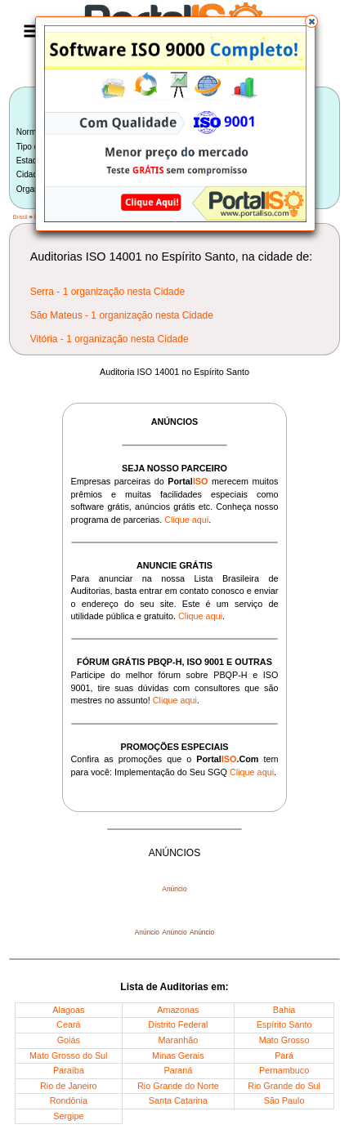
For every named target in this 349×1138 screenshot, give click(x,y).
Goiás (68, 1040)
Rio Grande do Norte (178, 1086)
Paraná (177, 1070)
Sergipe (68, 1116)
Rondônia (68, 1100)
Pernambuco (284, 1070)
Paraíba (68, 1070)
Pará (284, 1055)
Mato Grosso (284, 1040)
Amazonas (178, 1010)
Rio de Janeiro (68, 1086)
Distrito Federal (178, 1024)
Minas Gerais (178, 1055)
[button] (311, 21)
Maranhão (179, 1040)
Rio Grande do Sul (284, 1086)
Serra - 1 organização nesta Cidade (107, 291)
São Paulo (284, 1100)
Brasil (20, 217)
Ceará (68, 1024)
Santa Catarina (178, 1100)
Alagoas (68, 1010)
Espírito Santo (284, 1024)
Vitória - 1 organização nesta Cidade (109, 339)
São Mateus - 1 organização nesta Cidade (121, 315)
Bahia (284, 1010)
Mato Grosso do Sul (68, 1055)
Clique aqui (186, 519)
